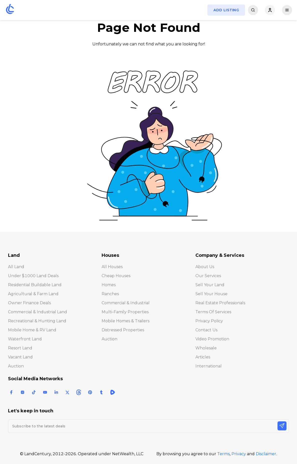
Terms (223, 453)
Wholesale (206, 348)
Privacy (238, 453)
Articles (202, 357)
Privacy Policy (209, 321)
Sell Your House (211, 293)
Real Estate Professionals (220, 302)
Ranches (110, 293)
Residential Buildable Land (35, 284)
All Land (16, 266)
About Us (204, 266)
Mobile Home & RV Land (32, 330)
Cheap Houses (116, 275)
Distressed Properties (123, 330)
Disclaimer (266, 453)
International (208, 366)
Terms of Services (213, 312)
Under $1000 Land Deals (33, 275)
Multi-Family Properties (125, 312)
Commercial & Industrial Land (37, 312)
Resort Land (20, 348)
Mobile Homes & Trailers (125, 321)
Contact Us (206, 330)
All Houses (112, 266)
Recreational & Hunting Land (37, 321)
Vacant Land (20, 357)
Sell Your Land (209, 284)
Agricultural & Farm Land (33, 293)
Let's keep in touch (30, 411)
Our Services (208, 275)
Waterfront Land (25, 339)
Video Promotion (212, 339)
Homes (109, 284)
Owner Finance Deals (29, 302)
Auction (16, 366)
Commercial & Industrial (126, 302)
